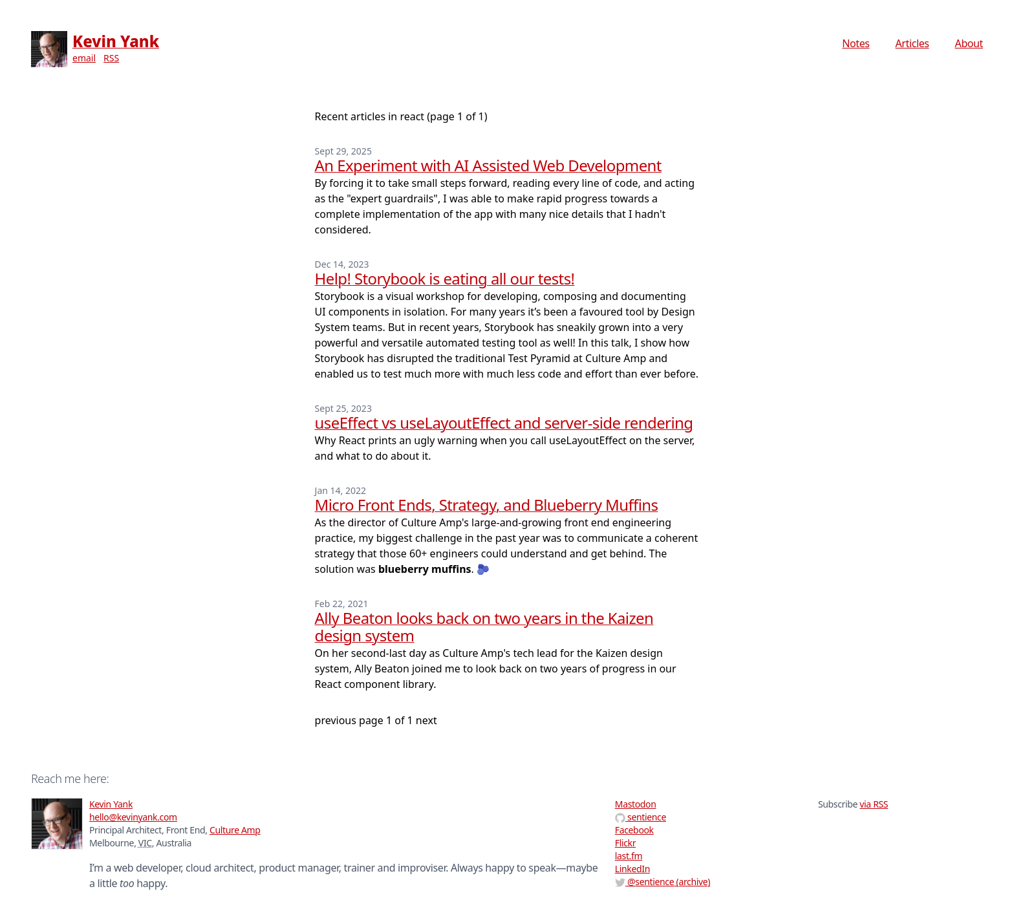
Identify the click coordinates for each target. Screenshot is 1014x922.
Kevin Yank (115, 41)
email (84, 58)
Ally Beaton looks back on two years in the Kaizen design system (484, 626)
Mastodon (635, 804)
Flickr (625, 843)
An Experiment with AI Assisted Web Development (488, 165)
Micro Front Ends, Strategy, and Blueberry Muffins (486, 504)
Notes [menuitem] (855, 43)
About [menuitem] (969, 43)
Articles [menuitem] (912, 43)
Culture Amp (235, 830)
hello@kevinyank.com (133, 817)
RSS (111, 58)
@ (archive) (662, 881)
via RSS (873, 804)
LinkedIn (632, 869)
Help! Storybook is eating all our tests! (445, 278)
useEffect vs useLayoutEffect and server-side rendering (504, 422)
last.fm (628, 856)
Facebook (634, 830)
